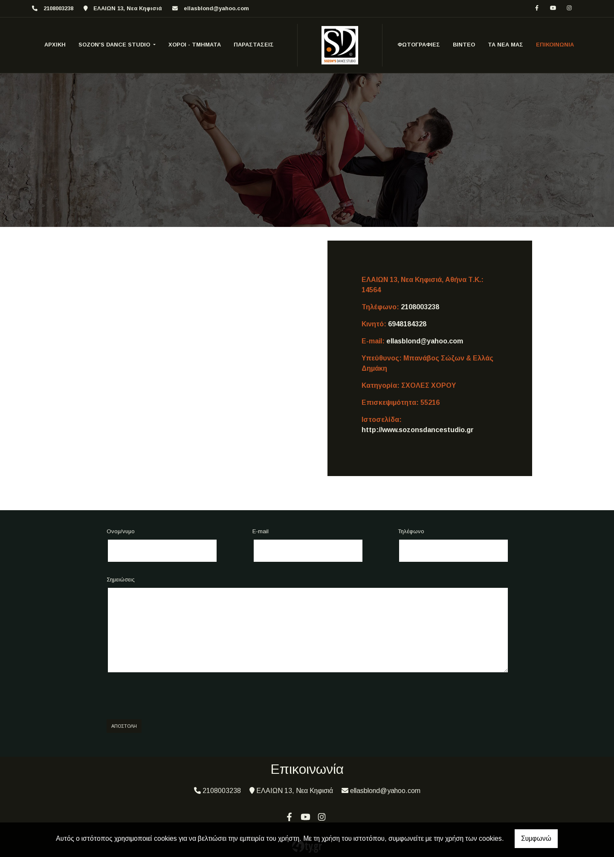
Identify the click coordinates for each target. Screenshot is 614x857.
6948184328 (407, 324)
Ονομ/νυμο (121, 531)
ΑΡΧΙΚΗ (55, 44)
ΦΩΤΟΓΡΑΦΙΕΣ (418, 44)
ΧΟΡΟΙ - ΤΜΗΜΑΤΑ (194, 44)
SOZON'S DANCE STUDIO (115, 44)
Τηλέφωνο (411, 531)
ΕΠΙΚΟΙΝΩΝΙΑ (555, 44)
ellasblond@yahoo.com (216, 8)
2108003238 (420, 307)
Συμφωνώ (536, 838)
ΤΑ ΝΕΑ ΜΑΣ (505, 44)
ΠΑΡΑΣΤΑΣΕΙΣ (254, 44)
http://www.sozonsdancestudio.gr (418, 429)
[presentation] (171, 696)
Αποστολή (124, 726)
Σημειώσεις (121, 579)
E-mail (260, 531)
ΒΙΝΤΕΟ (464, 44)
